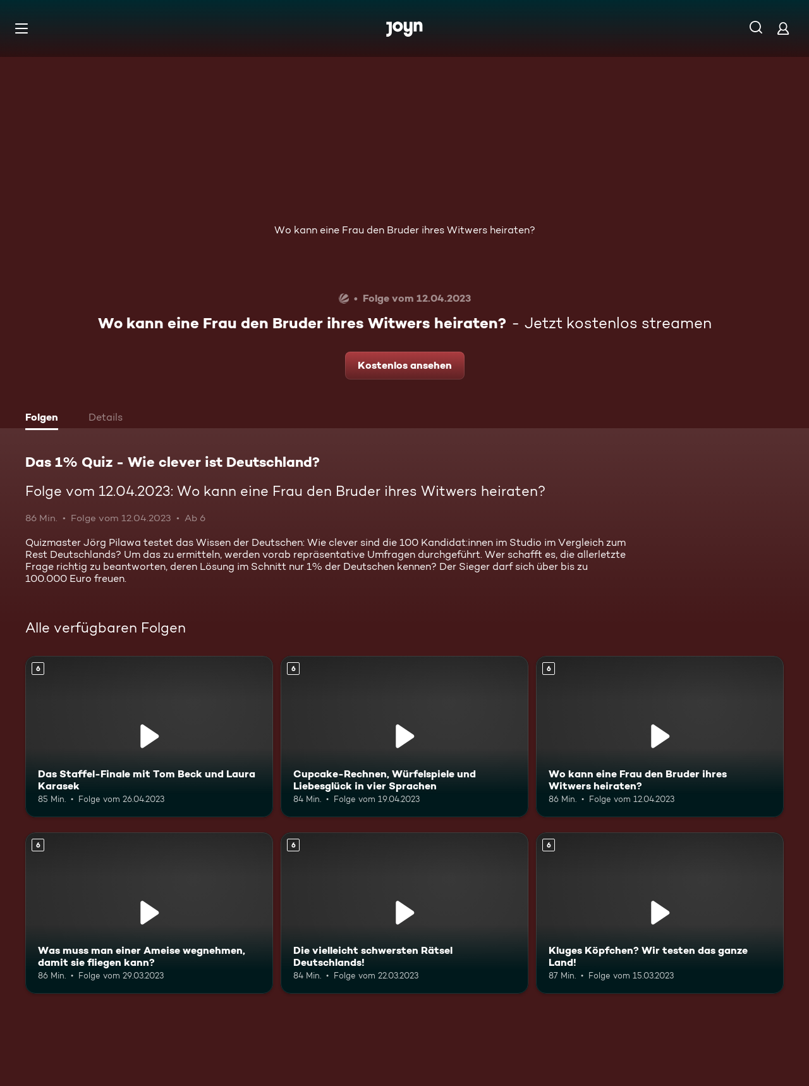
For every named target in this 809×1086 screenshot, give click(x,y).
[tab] (45, 418)
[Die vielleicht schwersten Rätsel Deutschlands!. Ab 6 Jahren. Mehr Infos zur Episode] (404, 913)
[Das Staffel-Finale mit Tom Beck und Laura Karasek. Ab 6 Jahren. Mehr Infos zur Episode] (149, 736)
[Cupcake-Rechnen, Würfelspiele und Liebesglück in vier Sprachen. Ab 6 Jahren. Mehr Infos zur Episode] (404, 736)
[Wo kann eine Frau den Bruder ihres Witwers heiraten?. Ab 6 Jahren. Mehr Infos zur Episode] (660, 736)
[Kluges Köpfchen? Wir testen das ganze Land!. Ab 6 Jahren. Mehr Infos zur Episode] (660, 913)
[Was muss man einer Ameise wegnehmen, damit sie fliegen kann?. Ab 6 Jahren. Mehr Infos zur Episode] (149, 913)
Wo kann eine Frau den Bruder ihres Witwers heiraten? (404, 230)
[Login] (783, 28)
